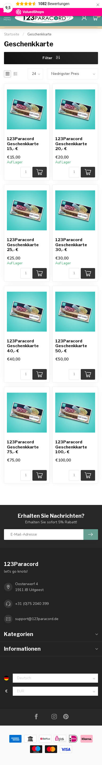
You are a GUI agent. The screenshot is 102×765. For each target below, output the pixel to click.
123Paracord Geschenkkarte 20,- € (71, 143)
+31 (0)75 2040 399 (32, 603)
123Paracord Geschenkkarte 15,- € (23, 143)
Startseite (11, 34)
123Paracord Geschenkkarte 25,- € (23, 244)
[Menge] (25, 172)
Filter (51, 57)
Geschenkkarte (39, 34)
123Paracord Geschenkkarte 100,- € (71, 447)
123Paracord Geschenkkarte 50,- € (71, 346)
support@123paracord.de (36, 618)
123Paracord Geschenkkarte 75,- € (23, 447)
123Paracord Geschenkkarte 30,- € (71, 244)
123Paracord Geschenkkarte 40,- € (23, 346)
